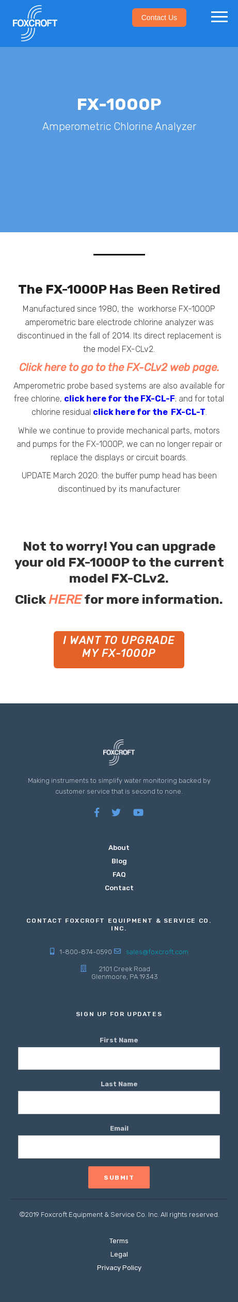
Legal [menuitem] (119, 1254)
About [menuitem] (119, 847)
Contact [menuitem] (119, 888)
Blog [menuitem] (119, 861)
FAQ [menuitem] (119, 874)
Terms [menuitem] (119, 1241)
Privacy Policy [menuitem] (119, 1268)
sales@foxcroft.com (157, 952)
